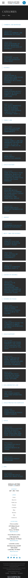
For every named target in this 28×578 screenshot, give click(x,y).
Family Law (14, 502)
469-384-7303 (14, 491)
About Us (14, 500)
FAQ (14, 515)
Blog (14, 510)
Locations (14, 507)
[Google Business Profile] (17, 557)
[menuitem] (7, 573)
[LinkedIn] (19, 557)
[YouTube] (14, 557)
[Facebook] (8, 557)
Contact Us (14, 517)
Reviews (14, 512)
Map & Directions (14, 531)
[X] (11, 557)
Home (14, 497)
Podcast (14, 505)
